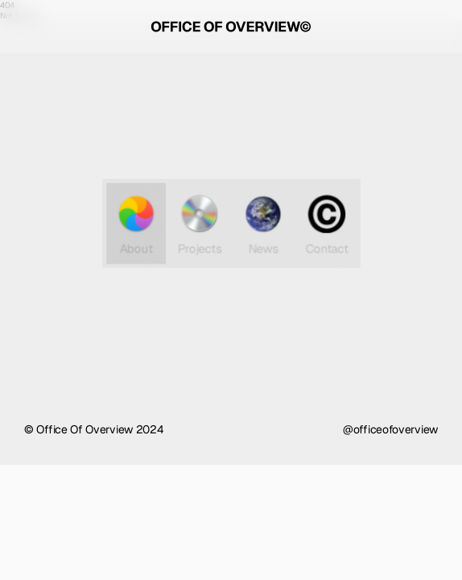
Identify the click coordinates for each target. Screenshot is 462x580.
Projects (199, 223)
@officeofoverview (390, 429)
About (137, 223)
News (262, 223)
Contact (324, 223)
